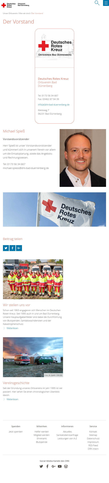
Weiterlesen (12, 328)
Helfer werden (42, 431)
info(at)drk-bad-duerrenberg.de (53, 104)
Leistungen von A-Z (67, 438)
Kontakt (93, 431)
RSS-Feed (93, 445)
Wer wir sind (24, 13)
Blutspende (41, 442)
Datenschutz (93, 438)
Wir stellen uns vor (16, 305)
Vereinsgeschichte (16, 383)
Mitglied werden (42, 435)
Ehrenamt (42, 438)
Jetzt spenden (16, 431)
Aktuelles (67, 431)
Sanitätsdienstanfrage (67, 435)
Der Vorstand (37, 13)
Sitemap (93, 435)
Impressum (93, 442)
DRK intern (93, 448)
